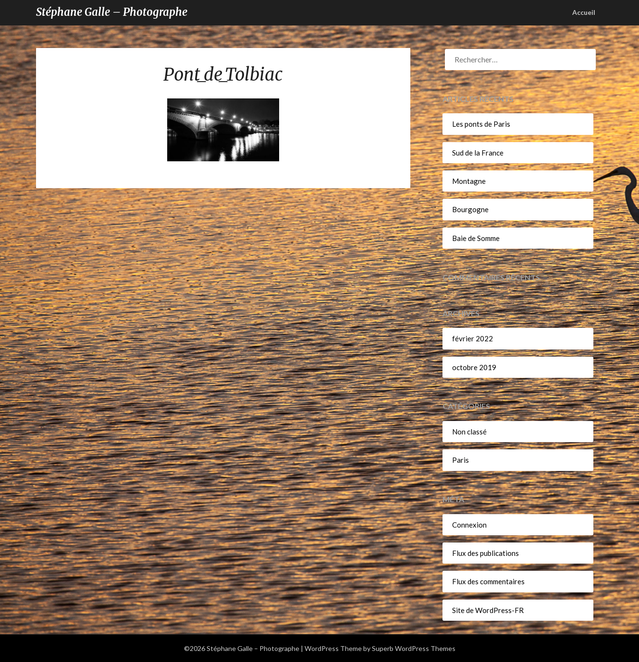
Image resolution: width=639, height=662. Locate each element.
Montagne (469, 181)
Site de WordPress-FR (488, 610)
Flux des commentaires (488, 581)
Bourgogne (470, 209)
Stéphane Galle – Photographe (111, 12)
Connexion (469, 524)
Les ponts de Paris (481, 124)
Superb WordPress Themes (413, 648)
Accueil (583, 12)
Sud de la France (478, 152)
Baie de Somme (476, 238)
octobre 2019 (474, 367)
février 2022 (472, 338)
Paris (460, 460)
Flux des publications (485, 553)
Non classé (469, 431)
